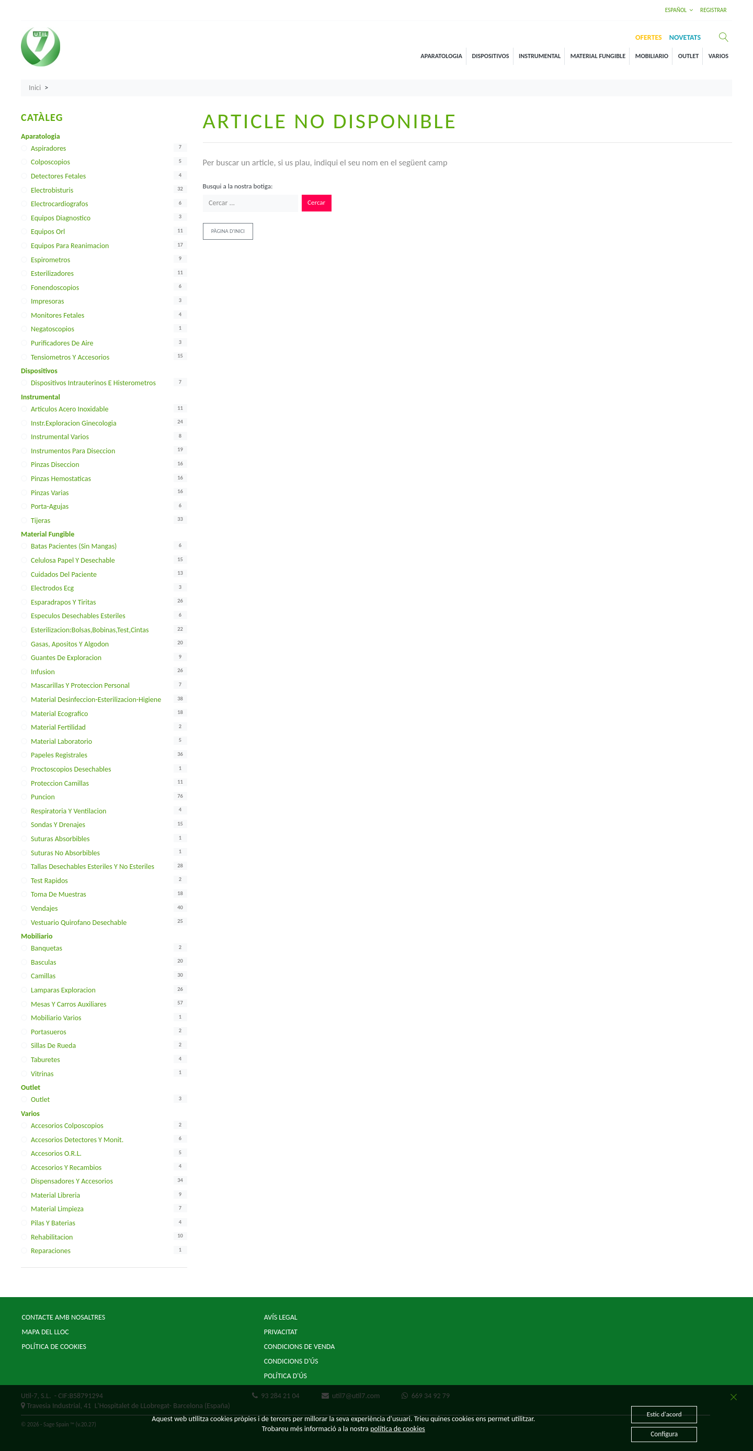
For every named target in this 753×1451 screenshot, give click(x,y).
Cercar (316, 202)
